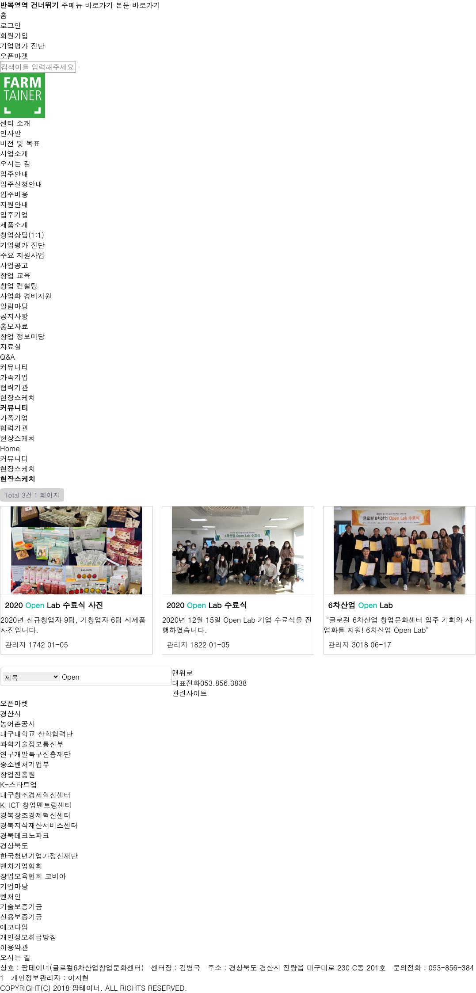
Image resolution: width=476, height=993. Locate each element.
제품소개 (14, 225)
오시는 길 (15, 164)
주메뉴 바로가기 (87, 5)
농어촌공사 (17, 724)
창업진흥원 (17, 774)
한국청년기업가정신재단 (39, 856)
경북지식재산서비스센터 (39, 825)
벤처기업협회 (21, 866)
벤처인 (10, 896)
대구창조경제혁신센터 (35, 795)
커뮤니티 (14, 367)
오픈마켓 (14, 56)
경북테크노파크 (25, 835)
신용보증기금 (21, 917)
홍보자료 (14, 326)
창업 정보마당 (22, 336)
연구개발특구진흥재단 (35, 754)
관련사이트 (189, 693)
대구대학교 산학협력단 (36, 734)
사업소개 (14, 153)
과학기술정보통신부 (32, 744)
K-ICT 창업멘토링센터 (36, 805)
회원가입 (14, 35)
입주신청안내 (21, 184)
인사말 (10, 133)
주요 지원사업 (22, 255)
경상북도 (14, 846)
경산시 (10, 713)
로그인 (10, 25)
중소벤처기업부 (25, 764)
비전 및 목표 (20, 143)
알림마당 (14, 306)
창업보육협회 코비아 (33, 876)
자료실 (10, 347)
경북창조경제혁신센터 (35, 815)
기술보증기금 (21, 907)
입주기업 (14, 214)
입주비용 (14, 194)
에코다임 (14, 927)
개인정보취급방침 (28, 937)
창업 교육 (15, 275)
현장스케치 (17, 397)
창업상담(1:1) (22, 235)
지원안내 (14, 204)
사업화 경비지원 (26, 296)
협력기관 (14, 387)
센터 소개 (15, 123)
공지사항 (14, 316)
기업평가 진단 (22, 46)
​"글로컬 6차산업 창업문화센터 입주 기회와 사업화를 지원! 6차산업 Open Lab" (398, 625)
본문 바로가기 (137, 5)
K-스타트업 (18, 785)
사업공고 (14, 265)
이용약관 (14, 947)
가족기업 (14, 377)
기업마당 (14, 886)
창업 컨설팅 (19, 286)
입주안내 (14, 174)
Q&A (7, 357)
